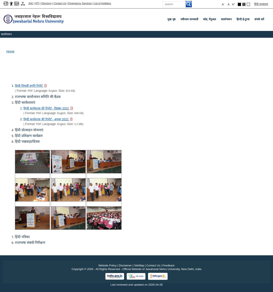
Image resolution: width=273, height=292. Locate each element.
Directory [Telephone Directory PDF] (46, 3)
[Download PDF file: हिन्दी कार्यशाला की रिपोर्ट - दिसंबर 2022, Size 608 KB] (48, 108)
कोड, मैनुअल (209, 19)
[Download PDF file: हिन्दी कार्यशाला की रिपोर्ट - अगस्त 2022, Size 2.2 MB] (48, 119)
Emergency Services (80, 3)
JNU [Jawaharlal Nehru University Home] (30, 3)
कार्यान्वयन (226, 19)
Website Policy (107, 265)
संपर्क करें (259, 19)
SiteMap (139, 265)
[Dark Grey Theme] (243, 4)
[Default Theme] (248, 4)
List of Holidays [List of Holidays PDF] (102, 3)
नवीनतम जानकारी (189, 19)
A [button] (233, 4)
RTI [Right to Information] (37, 3)
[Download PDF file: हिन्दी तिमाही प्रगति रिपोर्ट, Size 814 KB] (31, 85)
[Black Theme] (239, 4)
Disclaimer (125, 265)
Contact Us (60, 3)
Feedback (169, 265)
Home (10, 51)
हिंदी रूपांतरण (261, 4)
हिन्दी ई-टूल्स (243, 19)
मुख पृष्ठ (171, 19)
